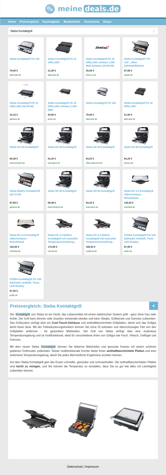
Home (12, 21)
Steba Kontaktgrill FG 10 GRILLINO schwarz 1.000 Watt (62, 106)
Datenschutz (75, 466)
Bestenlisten (72, 21)
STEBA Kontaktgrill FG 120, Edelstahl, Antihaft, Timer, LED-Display (140, 238)
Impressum (92, 466)
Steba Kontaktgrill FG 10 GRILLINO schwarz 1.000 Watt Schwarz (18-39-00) (100, 62)
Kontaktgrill (23, 314)
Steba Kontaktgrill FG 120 (24, 58)
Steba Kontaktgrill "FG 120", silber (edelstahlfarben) (137, 62)
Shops (107, 21)
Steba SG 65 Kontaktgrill (24, 147)
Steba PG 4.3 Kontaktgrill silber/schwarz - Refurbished (138, 194)
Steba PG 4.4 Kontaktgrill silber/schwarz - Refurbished (24, 238)
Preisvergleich (29, 21)
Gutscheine (91, 21)
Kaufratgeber (51, 21)
